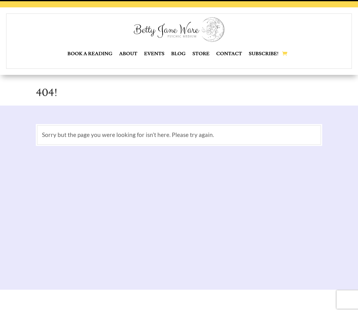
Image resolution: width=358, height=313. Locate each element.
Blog (178, 54)
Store (200, 54)
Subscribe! (264, 54)
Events (154, 54)
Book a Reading (89, 54)
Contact (229, 54)
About (128, 54)
